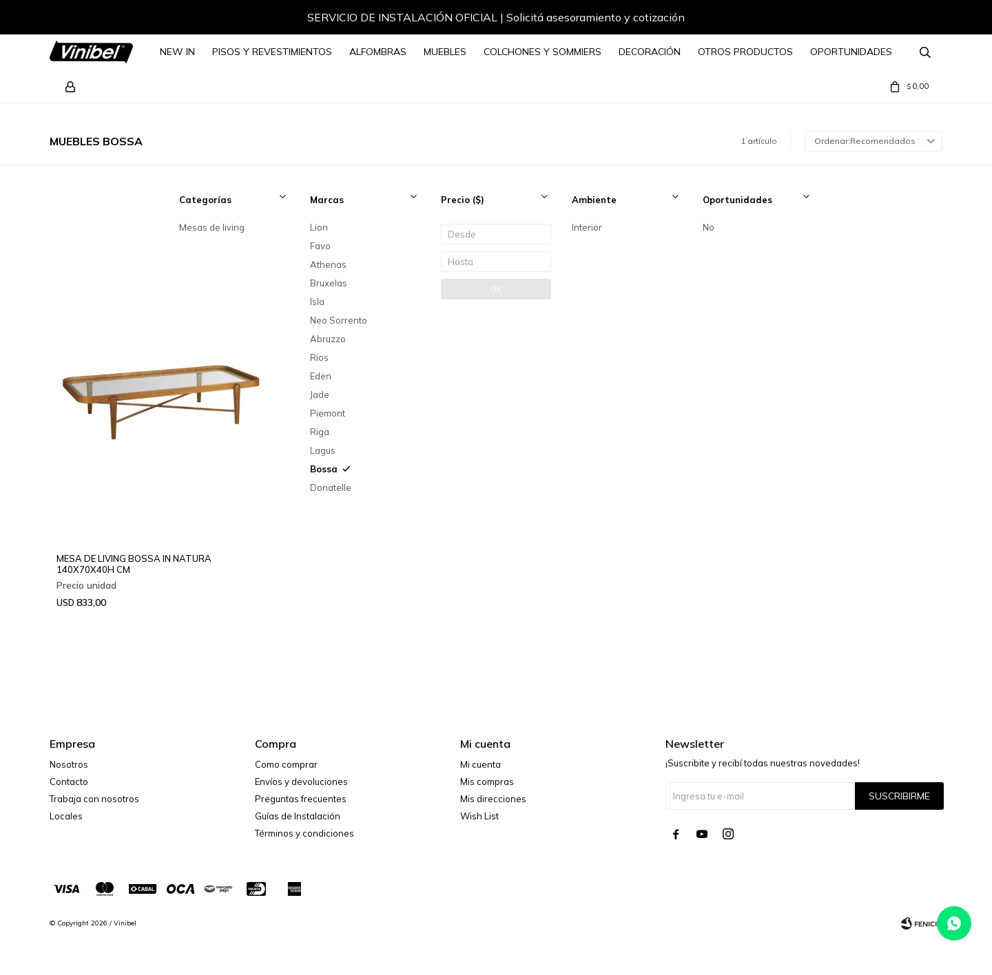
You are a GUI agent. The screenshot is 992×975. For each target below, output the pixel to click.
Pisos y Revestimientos (272, 51)
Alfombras (377, 51)
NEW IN (177, 51)
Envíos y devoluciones (301, 781)
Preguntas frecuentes (301, 798)
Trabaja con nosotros (94, 798)
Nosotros (69, 764)
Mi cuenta (480, 764)
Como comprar (286, 764)
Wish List (479, 815)
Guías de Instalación (297, 815)
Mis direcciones (493, 798)
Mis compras (487, 781)
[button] (918, 19)
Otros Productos (745, 51)
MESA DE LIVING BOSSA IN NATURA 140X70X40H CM (133, 564)
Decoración (650, 51)
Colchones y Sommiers (542, 51)
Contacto (69, 781)
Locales (66, 815)
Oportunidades (851, 51)
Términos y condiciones (304, 833)
